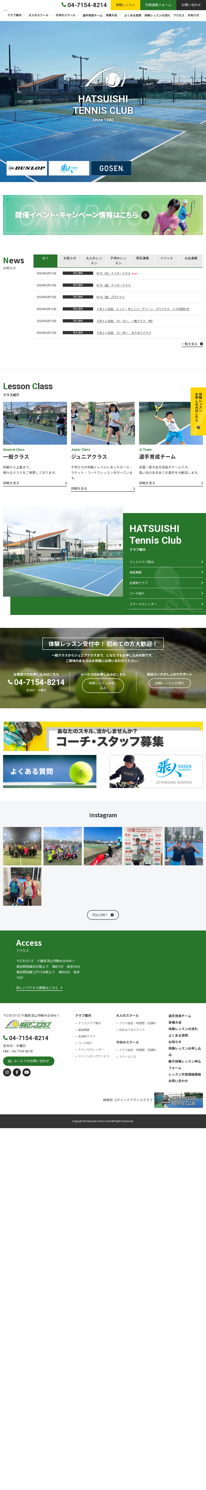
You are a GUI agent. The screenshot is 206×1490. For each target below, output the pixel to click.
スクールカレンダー (144, 610)
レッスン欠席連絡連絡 (184, 1081)
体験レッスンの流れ (183, 1035)
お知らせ (174, 1048)
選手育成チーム (179, 1022)
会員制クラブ (139, 587)
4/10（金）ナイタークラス (113, 285)
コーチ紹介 (137, 598)
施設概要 (135, 575)
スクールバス (127, 1063)
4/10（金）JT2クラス (110, 297)
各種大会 (174, 1029)
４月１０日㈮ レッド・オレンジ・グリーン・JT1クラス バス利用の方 (142, 309)
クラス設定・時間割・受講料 (137, 1029)
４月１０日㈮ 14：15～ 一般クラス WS (124, 321)
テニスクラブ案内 (142, 564)
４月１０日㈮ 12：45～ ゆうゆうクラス (123, 333)
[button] (198, 411)
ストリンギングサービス (93, 1062)
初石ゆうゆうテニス (132, 1036)
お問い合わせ (178, 1087)
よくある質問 (178, 1042)
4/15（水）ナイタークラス (113, 273)
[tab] (45, 260)
